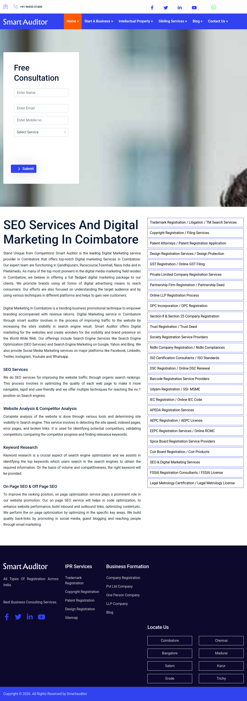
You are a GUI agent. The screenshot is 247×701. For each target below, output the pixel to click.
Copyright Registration (82, 592)
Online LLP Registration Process (174, 295)
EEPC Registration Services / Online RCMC (182, 431)
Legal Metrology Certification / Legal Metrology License (192, 483)
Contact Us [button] (216, 21)
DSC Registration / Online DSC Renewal (180, 368)
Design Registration (80, 609)
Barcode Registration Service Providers (179, 379)
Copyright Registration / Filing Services (179, 233)
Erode (169, 678)
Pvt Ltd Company (119, 586)
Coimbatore (170, 640)
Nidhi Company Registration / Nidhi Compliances (187, 347)
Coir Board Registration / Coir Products (179, 452)
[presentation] (51, 145)
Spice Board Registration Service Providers (182, 441)
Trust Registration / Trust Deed (173, 327)
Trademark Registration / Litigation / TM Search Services (193, 222)
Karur (221, 666)
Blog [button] (196, 21)
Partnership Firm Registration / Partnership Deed (187, 285)
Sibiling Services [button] (171, 21)
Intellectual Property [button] (134, 21)
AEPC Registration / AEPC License (176, 420)
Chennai (221, 640)
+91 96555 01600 (31, 6)
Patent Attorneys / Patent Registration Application (188, 243)
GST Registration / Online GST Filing (177, 264)
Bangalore (170, 653)
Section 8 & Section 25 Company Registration (184, 316)
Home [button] (71, 21)
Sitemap (71, 618)
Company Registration (123, 578)
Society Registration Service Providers (179, 337)
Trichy (221, 678)
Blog (109, 612)
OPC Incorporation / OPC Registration (178, 306)
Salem (170, 666)
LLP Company (117, 604)
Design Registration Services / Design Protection (187, 254)
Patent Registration (79, 600)
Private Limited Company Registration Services (185, 274)
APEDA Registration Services (172, 410)
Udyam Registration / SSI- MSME (175, 389)
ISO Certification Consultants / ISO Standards (184, 358)
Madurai (221, 653)
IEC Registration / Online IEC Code (176, 400)
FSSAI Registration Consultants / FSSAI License (186, 473)
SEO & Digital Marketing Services (175, 462)
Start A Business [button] (97, 21)
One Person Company (123, 595)
